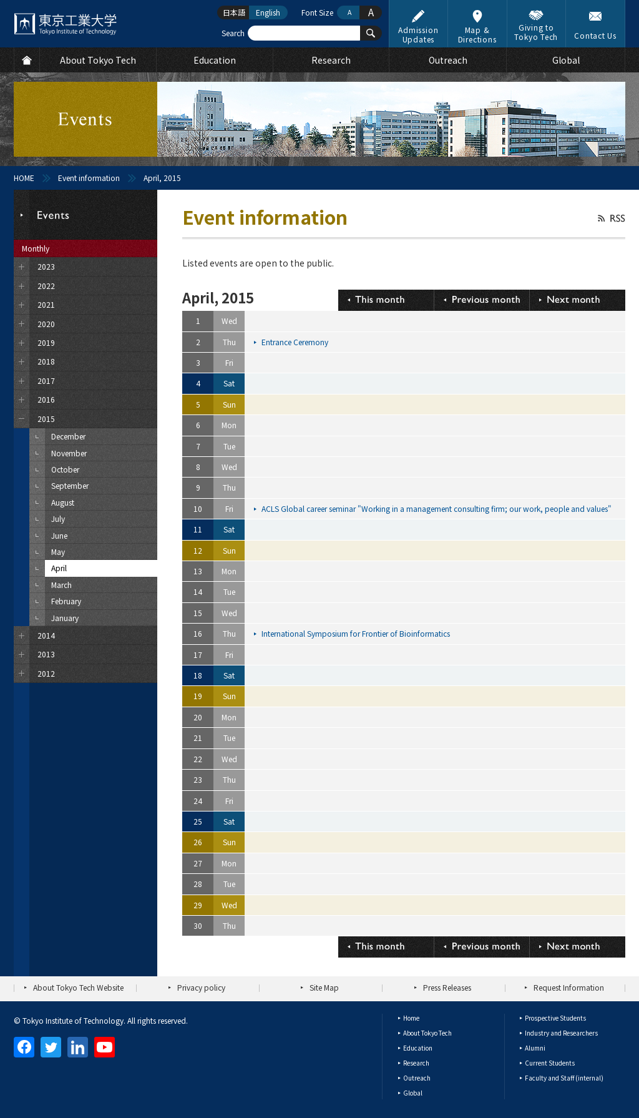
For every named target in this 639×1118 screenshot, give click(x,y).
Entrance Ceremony (295, 341)
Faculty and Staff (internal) (564, 1077)
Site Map (324, 987)
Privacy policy (201, 987)
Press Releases (447, 987)
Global (412, 1092)
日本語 (234, 12)
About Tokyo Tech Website (78, 987)
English (268, 12)
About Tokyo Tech (427, 1032)
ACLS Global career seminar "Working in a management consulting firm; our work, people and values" (437, 508)
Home (411, 1017)
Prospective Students (555, 1017)
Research (416, 1062)
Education (417, 1047)
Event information (89, 177)
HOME (24, 177)
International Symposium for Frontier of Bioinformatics (356, 633)
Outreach (417, 1077)
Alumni (535, 1047)
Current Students (550, 1062)
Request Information (569, 987)
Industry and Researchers (561, 1032)
